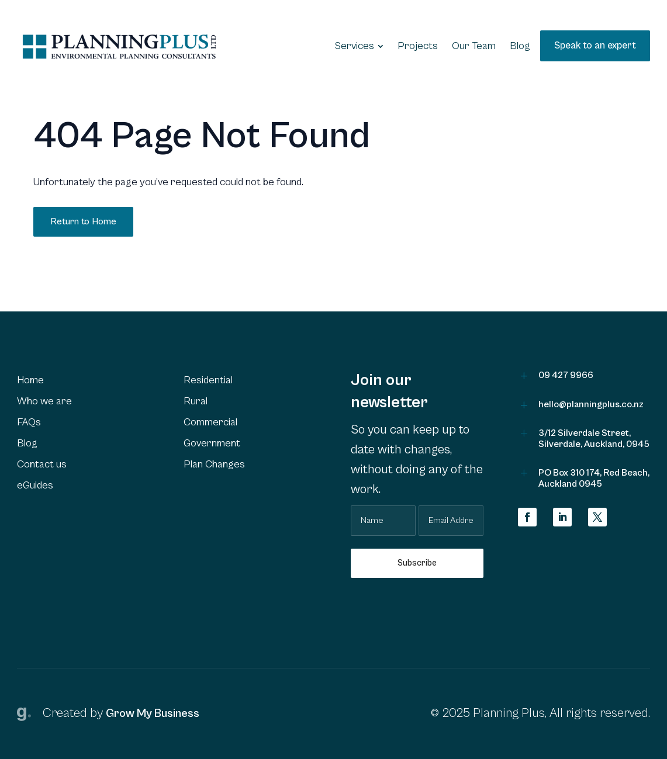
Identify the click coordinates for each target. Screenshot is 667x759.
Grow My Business (152, 713)
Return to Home (83, 221)
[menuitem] (359, 46)
